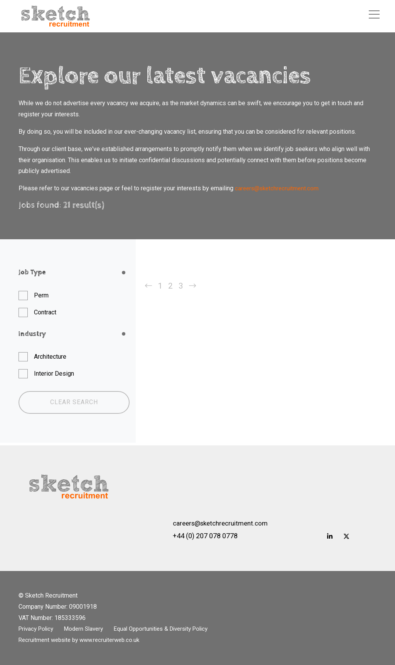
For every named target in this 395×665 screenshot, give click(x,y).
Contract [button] (45, 312)
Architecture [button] (50, 356)
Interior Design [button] (54, 373)
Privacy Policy (38, 629)
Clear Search (74, 402)
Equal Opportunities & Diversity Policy (174, 629)
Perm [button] (41, 295)
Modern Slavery (90, 629)
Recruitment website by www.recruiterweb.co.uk (83, 640)
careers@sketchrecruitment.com (278, 188)
